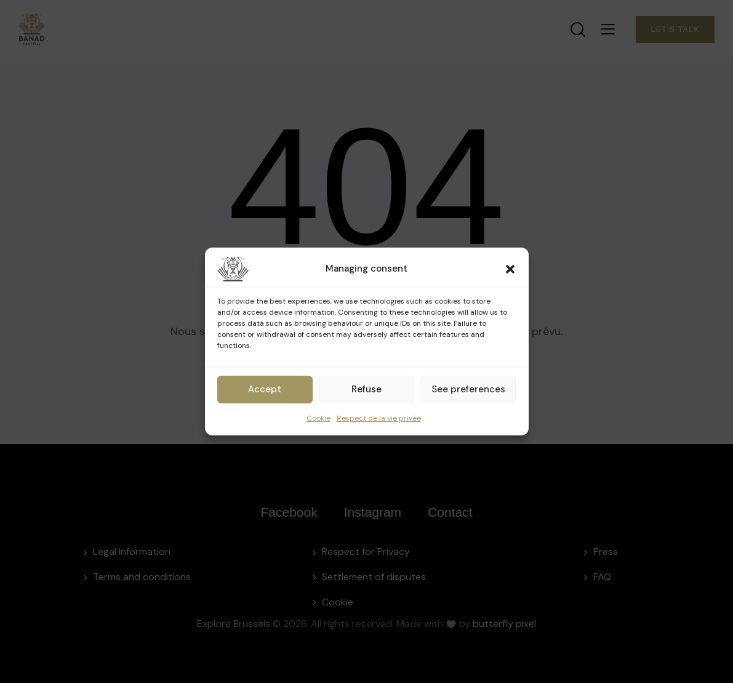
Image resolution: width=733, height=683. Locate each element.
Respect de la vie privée (379, 418)
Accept (264, 389)
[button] (510, 269)
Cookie (318, 418)
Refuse (366, 389)
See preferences (468, 389)
